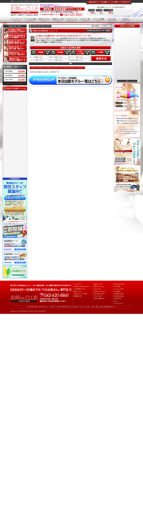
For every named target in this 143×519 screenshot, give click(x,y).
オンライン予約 (118, 288)
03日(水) (33, 67)
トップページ (78, 284)
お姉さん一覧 (98, 284)
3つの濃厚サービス (79, 288)
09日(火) (81, 67)
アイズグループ (118, 303)
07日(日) (65, 67)
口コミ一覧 (97, 288)
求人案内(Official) (119, 296)
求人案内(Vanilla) (119, 293)
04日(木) (41, 67)
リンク (116, 301)
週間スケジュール (99, 286)
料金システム (78, 291)
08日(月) (73, 67)
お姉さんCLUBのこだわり (81, 286)
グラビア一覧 (98, 296)
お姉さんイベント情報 (80, 293)
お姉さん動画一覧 (99, 298)
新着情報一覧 (78, 296)
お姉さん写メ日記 (119, 284)
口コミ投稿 (117, 286)
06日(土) (57, 67)
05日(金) (49, 67)
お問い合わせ (118, 298)
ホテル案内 (117, 291)
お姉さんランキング (100, 291)
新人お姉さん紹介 (99, 293)
